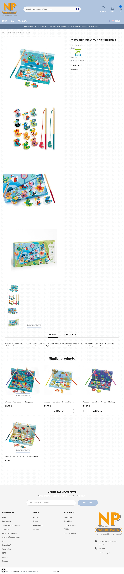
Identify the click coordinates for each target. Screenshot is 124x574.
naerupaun (16, 571)
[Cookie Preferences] (3, 570)
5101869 (102, 548)
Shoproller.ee (54, 571)
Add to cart (59, 411)
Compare (74, 69)
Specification (70, 334)
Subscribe (87, 503)
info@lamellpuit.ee (105, 553)
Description (53, 334)
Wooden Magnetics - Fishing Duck (19, 32)
